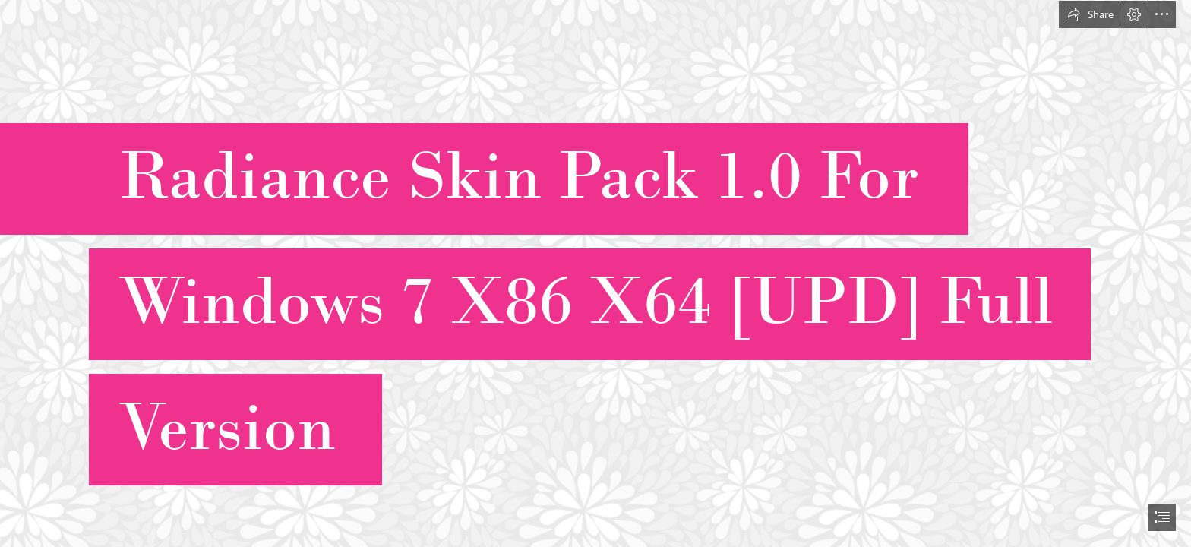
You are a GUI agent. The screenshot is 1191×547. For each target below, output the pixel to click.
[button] (1089, 14)
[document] (595, 273)
